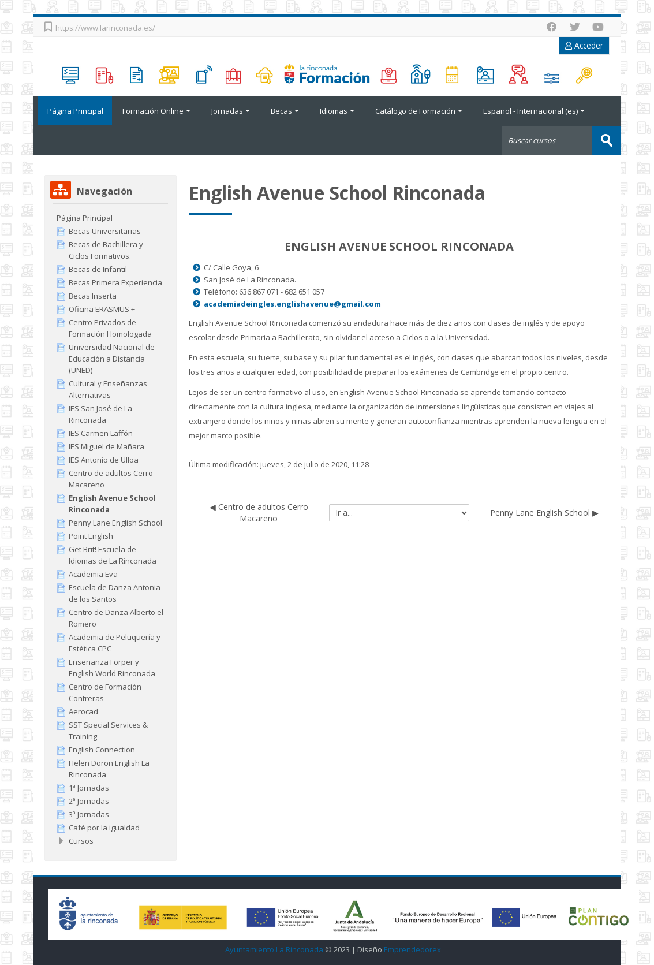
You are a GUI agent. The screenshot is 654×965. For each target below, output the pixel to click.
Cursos (81, 840)
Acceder (584, 45)
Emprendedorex (412, 949)
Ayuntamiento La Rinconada (274, 949)
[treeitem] (111, 217)
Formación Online (156, 111)
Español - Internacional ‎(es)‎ (534, 111)
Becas (285, 111)
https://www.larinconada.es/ (105, 28)
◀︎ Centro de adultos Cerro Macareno (259, 512)
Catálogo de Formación (418, 111)
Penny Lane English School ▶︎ (544, 511)
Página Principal (72, 111)
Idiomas (337, 111)
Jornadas (230, 111)
